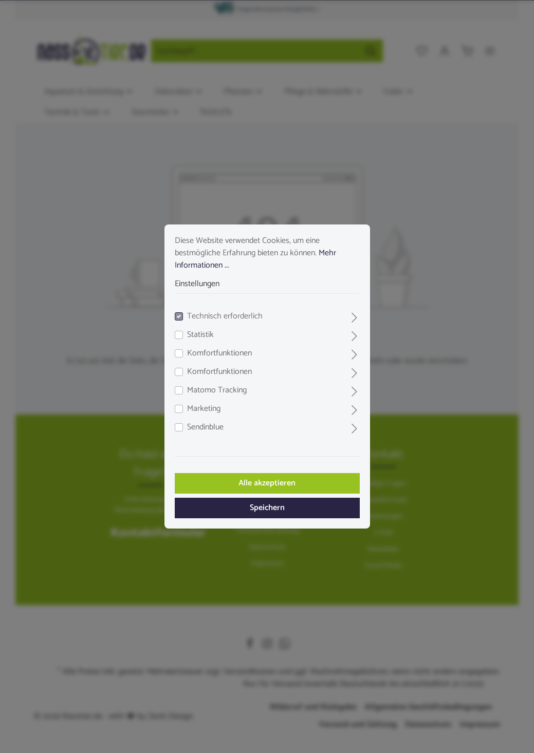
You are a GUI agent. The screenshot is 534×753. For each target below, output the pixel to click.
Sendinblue (205, 427)
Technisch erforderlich (225, 316)
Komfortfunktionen (219, 353)
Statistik (200, 335)
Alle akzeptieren (267, 483)
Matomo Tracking (217, 390)
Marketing (203, 409)
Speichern (267, 508)
